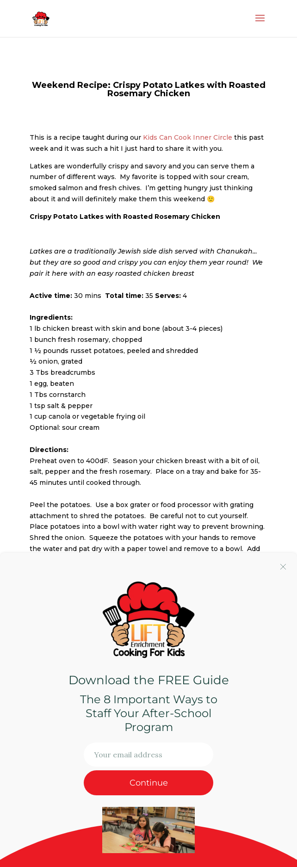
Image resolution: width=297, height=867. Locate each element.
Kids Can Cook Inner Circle (187, 137)
